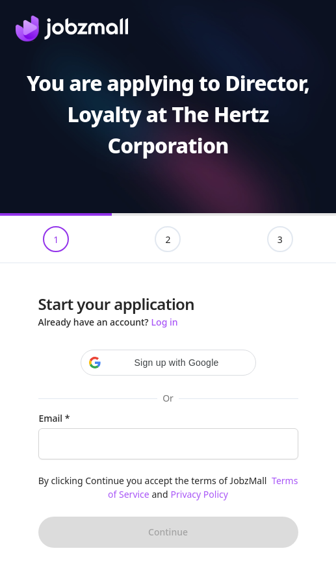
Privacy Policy (199, 494)
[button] (168, 363)
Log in (164, 322)
